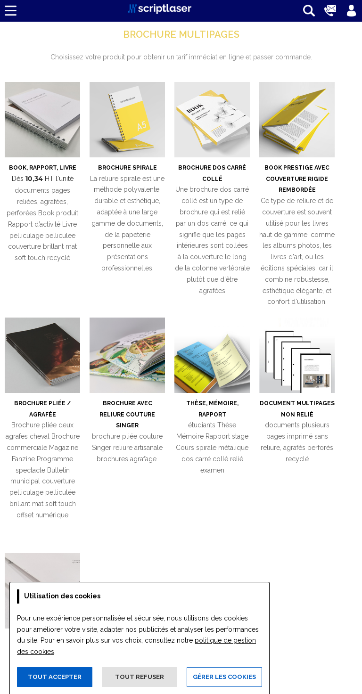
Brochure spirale (127, 167)
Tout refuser (139, 676)
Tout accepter (55, 676)
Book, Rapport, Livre (42, 167)
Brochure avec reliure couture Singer (127, 414)
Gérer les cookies (224, 676)
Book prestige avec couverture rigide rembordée (296, 179)
